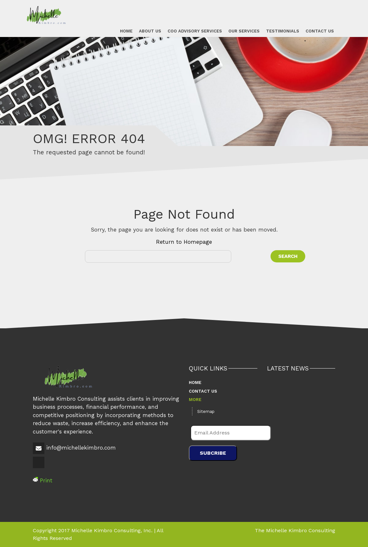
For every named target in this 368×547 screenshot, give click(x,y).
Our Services (243, 30)
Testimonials (282, 30)
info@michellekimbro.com (81, 447)
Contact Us (319, 30)
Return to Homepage (184, 242)
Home (126, 30)
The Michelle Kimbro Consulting (295, 530)
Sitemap (206, 411)
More (195, 399)
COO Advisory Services (194, 30)
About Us (150, 30)
